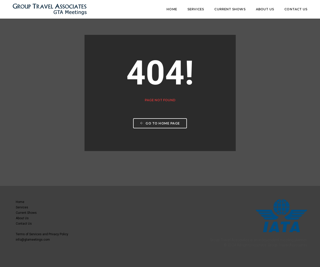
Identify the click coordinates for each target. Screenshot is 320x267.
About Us (265, 9)
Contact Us (295, 9)
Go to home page (160, 123)
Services (195, 9)
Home (171, 9)
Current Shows (229, 9)
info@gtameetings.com (33, 239)
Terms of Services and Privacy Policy (42, 234)
